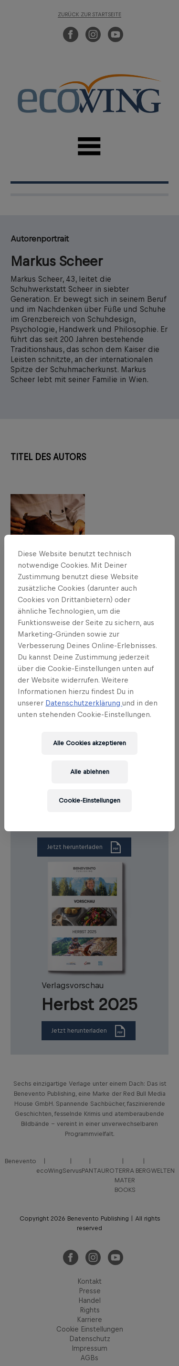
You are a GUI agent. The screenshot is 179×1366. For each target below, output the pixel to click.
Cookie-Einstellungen (89, 800)
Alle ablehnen (89, 771)
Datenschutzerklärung (83, 703)
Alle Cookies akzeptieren (89, 743)
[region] (89, 683)
